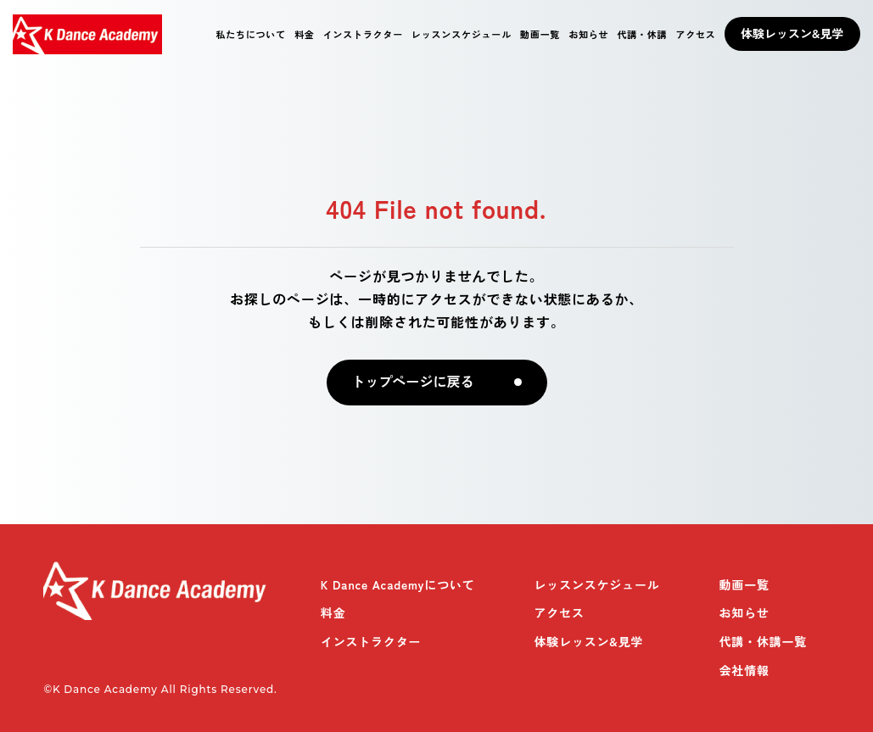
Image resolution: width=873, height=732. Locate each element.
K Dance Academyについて (398, 584)
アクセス (695, 34)
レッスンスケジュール (461, 34)
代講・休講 (642, 34)
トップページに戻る (413, 382)
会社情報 (744, 670)
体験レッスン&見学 (792, 33)
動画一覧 (540, 34)
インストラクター (363, 34)
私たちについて (250, 34)
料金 (304, 34)
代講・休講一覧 (763, 641)
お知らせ (588, 34)
